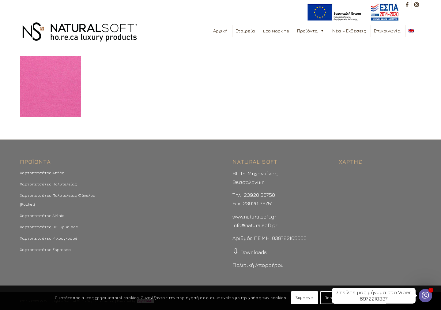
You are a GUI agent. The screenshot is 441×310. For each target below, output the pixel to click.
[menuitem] (351, 12)
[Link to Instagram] (416, 4)
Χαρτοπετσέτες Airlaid (42, 215)
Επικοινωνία (387, 30)
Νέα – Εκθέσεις (349, 30)
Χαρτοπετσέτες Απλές (42, 172)
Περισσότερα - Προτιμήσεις (353, 297)
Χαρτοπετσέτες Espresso (45, 249)
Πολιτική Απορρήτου (258, 265)
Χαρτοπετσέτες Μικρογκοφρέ (48, 238)
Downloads (249, 252)
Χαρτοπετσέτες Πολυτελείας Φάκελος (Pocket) (57, 199)
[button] (322, 31)
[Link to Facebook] (407, 4)
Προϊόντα (310, 31)
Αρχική (220, 30)
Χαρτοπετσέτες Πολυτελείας (48, 183)
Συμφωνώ (304, 297)
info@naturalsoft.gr (254, 225)
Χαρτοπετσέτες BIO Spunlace (49, 226)
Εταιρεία (245, 30)
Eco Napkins (276, 30)
